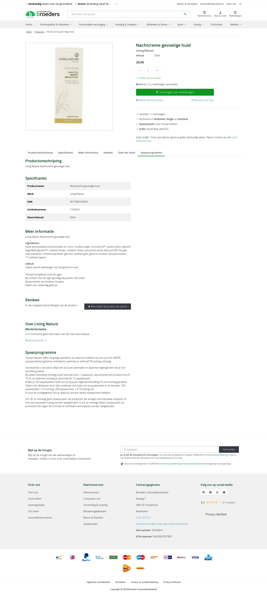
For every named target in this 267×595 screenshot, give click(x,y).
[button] (149, 100)
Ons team (33, 511)
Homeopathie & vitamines (56, 24)
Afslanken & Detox (158, 24)
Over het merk (126, 152)
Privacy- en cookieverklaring (144, 582)
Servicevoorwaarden (193, 463)
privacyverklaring (219, 454)
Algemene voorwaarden (98, 582)
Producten (39, 31)
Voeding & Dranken (127, 24)
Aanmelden (229, 449)
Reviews (108, 152)
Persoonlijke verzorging (93, 24)
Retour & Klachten (93, 517)
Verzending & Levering (95, 505)
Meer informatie (88, 152)
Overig (199, 24)
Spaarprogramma (151, 152)
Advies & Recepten (187, 3)
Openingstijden (36, 505)
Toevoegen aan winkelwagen (175, 92)
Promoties (216, 24)
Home (28, 24)
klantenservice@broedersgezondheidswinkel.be (162, 523)
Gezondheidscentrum (212, 3)
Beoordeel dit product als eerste (107, 306)
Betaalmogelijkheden (94, 511)
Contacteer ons (91, 498)
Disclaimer (120, 582)
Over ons (231, 3)
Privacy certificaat (171, 582)
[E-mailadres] (169, 449)
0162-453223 (143, 517)
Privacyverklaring (172, 463)
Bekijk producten (36, 340)
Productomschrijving (40, 152)
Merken (236, 24)
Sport (181, 24)
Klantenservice (91, 492)
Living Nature (145, 50)
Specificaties (65, 152)
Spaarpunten (90, 523)
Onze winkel (34, 498)
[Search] (125, 14)
